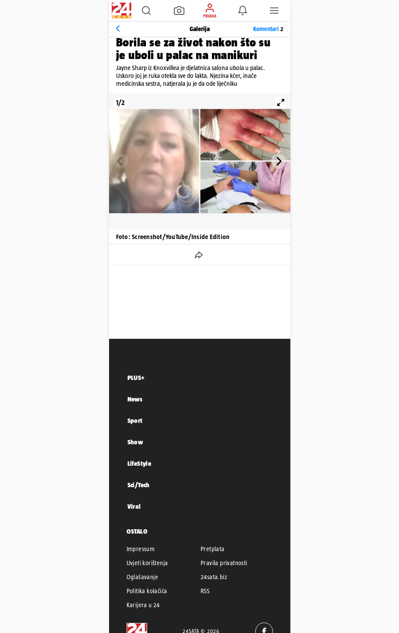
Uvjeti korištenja (147, 562)
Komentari (268, 28)
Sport (135, 420)
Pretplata (213, 548)
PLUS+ (136, 377)
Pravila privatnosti (224, 562)
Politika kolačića (147, 590)
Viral (134, 506)
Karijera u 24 (143, 604)
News (135, 399)
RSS (205, 590)
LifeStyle (139, 463)
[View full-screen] (280, 102)
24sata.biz (214, 576)
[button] (146, 10)
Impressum (141, 548)
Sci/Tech (138, 485)
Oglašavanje (142, 576)
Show (135, 442)
